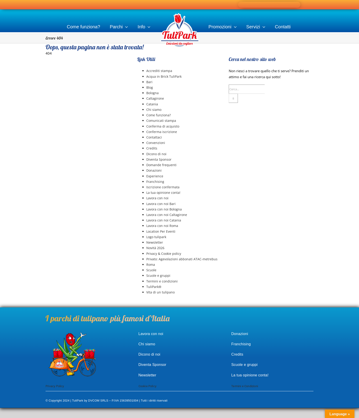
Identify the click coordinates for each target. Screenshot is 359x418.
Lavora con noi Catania (163, 220)
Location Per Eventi (160, 231)
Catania (152, 104)
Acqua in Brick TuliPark (164, 76)
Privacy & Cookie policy (163, 253)
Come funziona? (158, 115)
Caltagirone (155, 98)
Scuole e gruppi (158, 275)
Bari (149, 82)
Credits (151, 148)
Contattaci (154, 137)
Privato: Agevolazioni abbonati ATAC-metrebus (182, 259)
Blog (149, 87)
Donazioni (154, 170)
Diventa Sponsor (158, 159)
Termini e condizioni (162, 281)
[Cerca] (233, 98)
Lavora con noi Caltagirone (166, 215)
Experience (154, 176)
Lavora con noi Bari (161, 204)
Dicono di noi (156, 154)
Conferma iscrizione (161, 132)
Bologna (152, 93)
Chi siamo (153, 109)
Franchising (155, 181)
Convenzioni (155, 143)
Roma (150, 264)
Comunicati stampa (161, 120)
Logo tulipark (156, 237)
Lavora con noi (157, 198)
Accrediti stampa (159, 71)
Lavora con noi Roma (162, 226)
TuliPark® (153, 287)
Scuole (151, 270)
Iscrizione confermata (163, 187)
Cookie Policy (148, 386)
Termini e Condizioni (244, 386)
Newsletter (154, 242)
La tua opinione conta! (163, 192)
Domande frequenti (161, 165)
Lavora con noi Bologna (164, 209)
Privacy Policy (55, 386)
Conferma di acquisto (162, 126)
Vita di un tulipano (160, 292)
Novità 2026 (155, 248)
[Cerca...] (247, 89)
